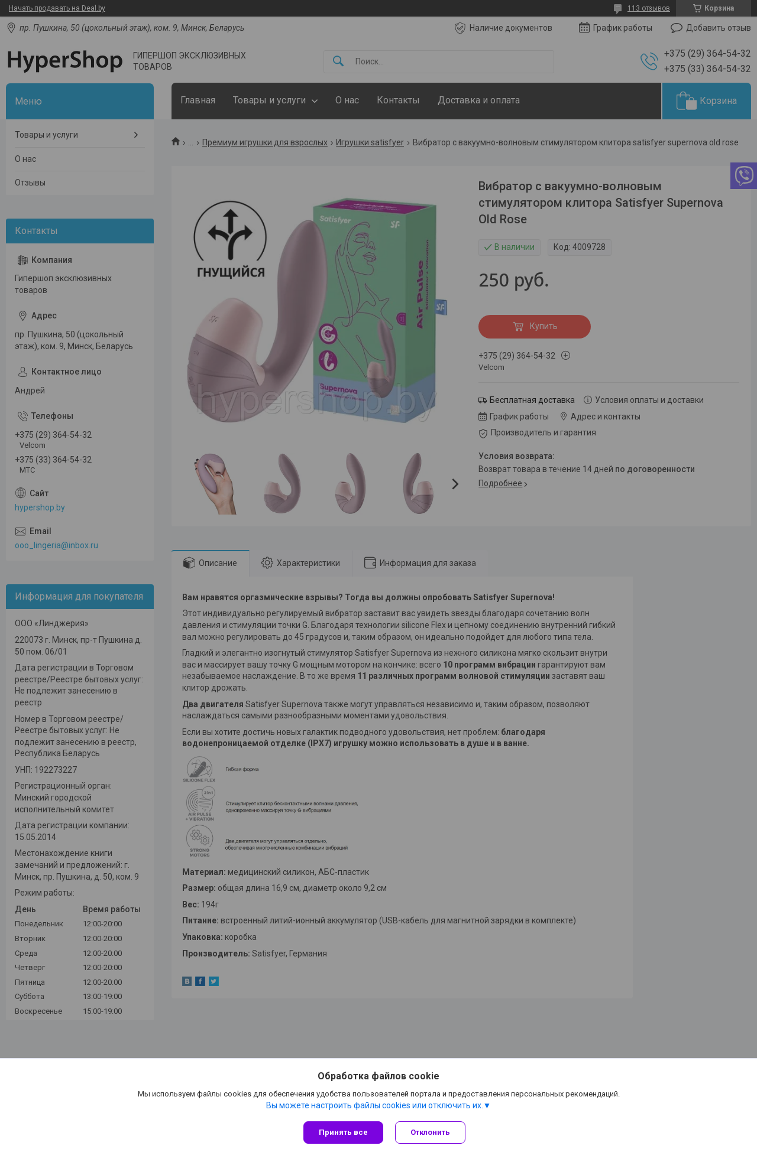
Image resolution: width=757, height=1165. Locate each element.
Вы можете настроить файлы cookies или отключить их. (374, 1105)
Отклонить (430, 1132)
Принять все (343, 1132)
